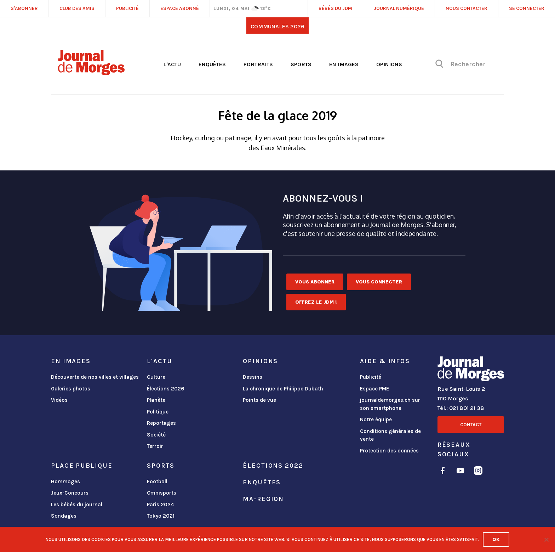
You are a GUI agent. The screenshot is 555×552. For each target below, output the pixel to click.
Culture (156, 377)
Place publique (81, 465)
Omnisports (161, 493)
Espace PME (374, 388)
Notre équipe (376, 419)
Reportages (161, 423)
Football (157, 481)
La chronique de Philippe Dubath (283, 388)
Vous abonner (314, 282)
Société (156, 435)
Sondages (63, 516)
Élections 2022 (273, 465)
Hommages (65, 481)
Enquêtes (212, 64)
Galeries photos (70, 388)
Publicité (370, 377)
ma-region (263, 499)
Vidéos (59, 400)
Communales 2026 (277, 26)
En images (344, 64)
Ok (496, 539)
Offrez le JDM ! (316, 302)
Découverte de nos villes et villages (95, 377)
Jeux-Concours (69, 493)
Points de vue (259, 400)
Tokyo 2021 (160, 516)
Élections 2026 (165, 388)
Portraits (258, 64)
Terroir (155, 446)
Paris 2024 (160, 504)
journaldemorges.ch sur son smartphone (390, 404)
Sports (301, 64)
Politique (157, 412)
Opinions (389, 64)
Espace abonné (179, 8)
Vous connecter (379, 282)
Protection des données (389, 450)
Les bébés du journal (76, 504)
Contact (470, 425)
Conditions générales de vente (390, 435)
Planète (156, 400)
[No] (546, 539)
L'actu (172, 64)
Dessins (252, 377)
